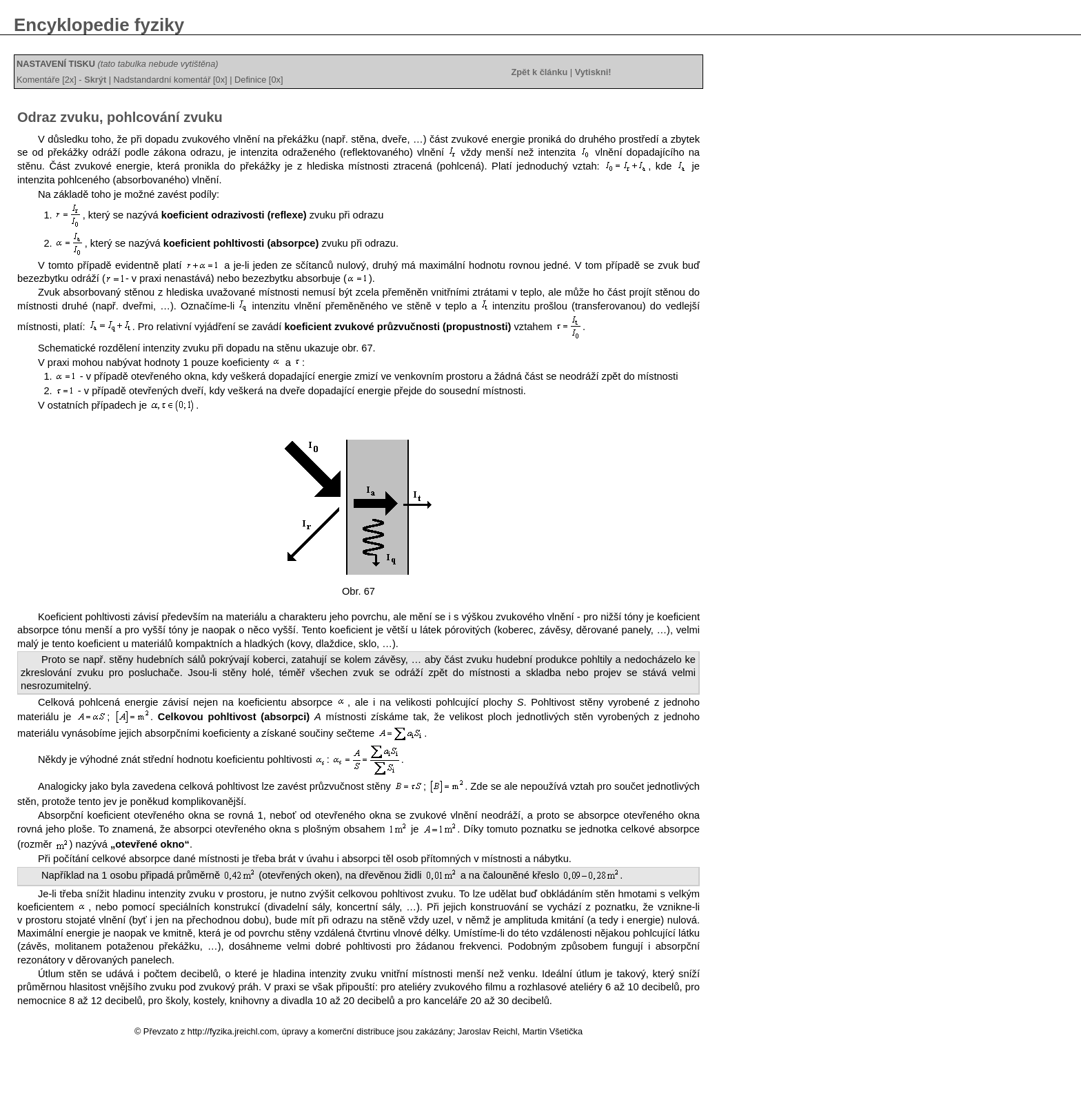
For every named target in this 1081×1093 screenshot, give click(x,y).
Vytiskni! (593, 72)
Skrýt (95, 79)
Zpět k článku (539, 72)
